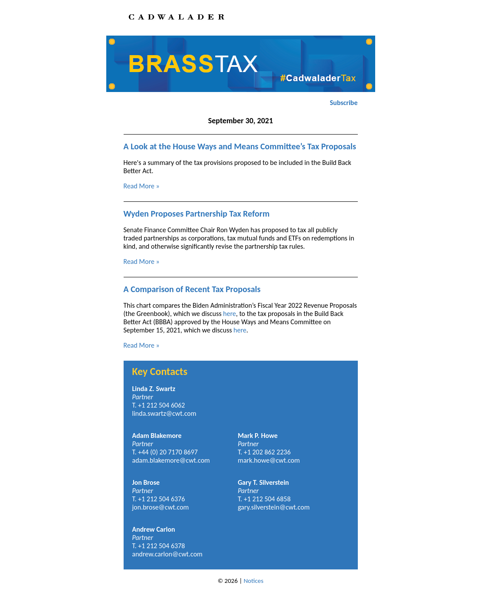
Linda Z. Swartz (154, 389)
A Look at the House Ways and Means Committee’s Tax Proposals (240, 146)
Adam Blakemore (157, 435)
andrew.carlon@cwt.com (167, 554)
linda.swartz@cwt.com (164, 413)
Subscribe (344, 103)
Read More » (142, 186)
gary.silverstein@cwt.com (274, 507)
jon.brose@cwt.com (160, 507)
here (229, 313)
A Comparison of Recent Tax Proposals (192, 289)
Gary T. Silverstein (263, 482)
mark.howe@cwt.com (269, 460)
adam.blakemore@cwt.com (171, 460)
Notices (254, 581)
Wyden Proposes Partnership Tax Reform (197, 213)
